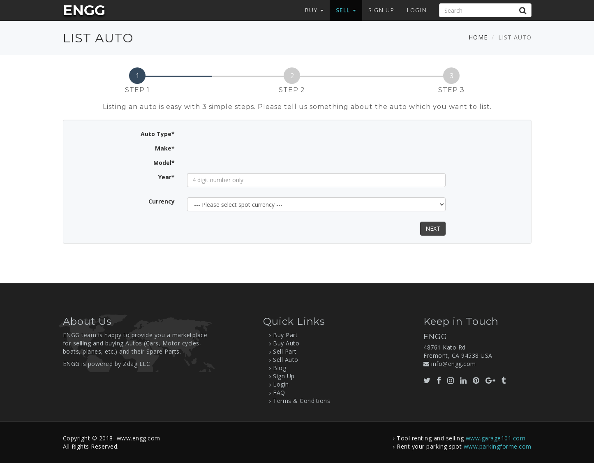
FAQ (279, 392)
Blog (279, 368)
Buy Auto (286, 343)
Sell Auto (285, 359)
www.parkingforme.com (498, 446)
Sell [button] (346, 10)
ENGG (84, 10)
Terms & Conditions (301, 401)
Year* (166, 177)
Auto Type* (158, 134)
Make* (165, 148)
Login (417, 10)
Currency (161, 201)
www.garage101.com (496, 438)
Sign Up (381, 10)
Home (478, 37)
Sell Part (285, 351)
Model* (164, 163)
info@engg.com (453, 364)
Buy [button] (314, 10)
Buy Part (285, 335)
